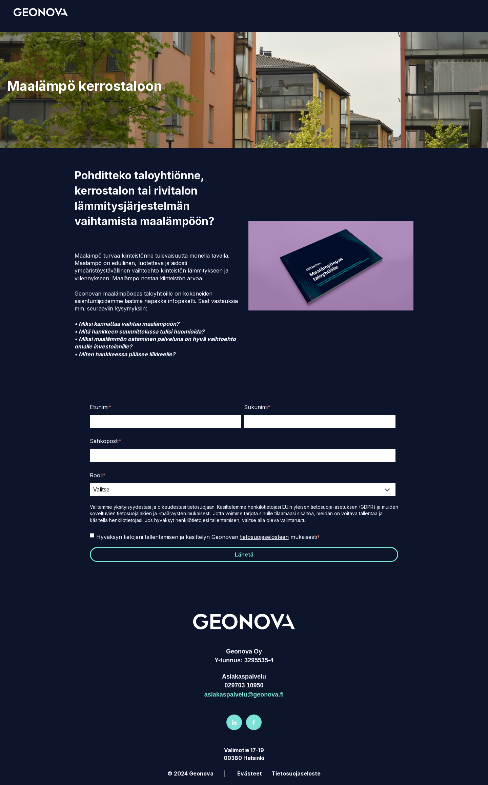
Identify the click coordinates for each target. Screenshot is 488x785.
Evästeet (249, 773)
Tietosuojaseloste (296, 773)
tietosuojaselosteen (264, 537)
